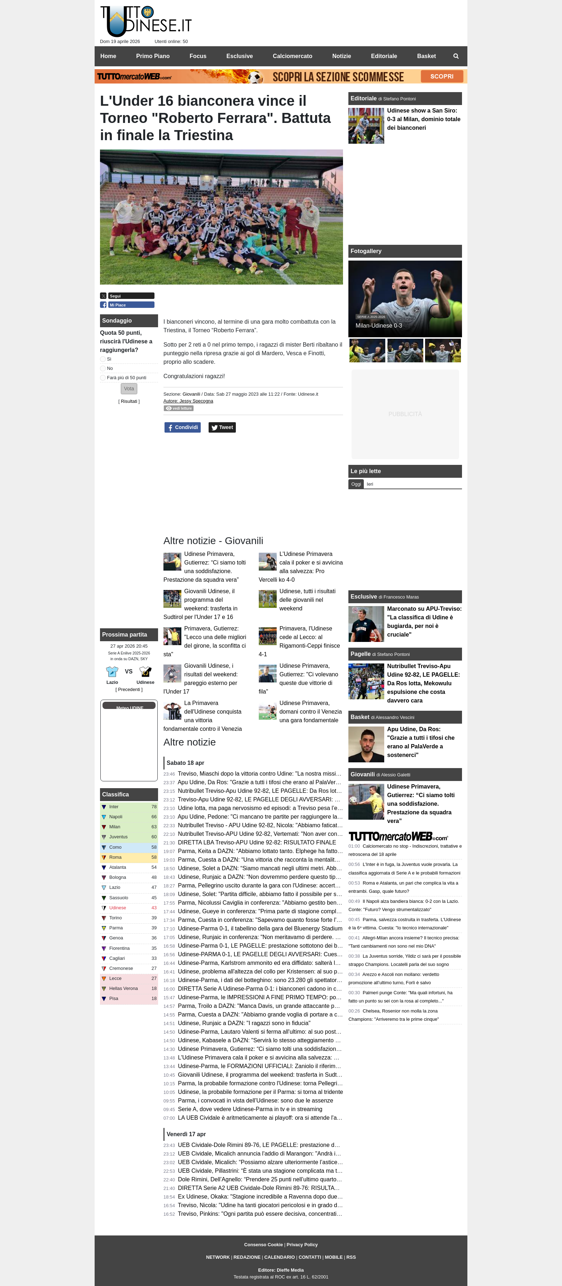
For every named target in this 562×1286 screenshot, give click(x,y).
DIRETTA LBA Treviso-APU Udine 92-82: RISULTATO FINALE (257, 842)
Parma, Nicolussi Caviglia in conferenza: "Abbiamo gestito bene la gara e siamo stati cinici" (293, 903)
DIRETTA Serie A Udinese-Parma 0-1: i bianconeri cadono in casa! (262, 989)
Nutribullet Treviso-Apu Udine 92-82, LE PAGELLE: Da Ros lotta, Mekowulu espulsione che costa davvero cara (319, 791)
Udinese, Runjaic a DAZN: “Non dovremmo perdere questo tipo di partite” (271, 877)
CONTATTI (310, 1257)
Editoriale (364, 98)
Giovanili (191, 394)
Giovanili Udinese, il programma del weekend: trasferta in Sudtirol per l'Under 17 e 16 (286, 1075)
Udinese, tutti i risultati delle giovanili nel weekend (308, 599)
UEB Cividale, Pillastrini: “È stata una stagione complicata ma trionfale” (268, 1171)
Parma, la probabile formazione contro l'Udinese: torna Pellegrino (261, 1083)
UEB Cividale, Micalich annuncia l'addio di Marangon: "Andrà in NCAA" (268, 1154)
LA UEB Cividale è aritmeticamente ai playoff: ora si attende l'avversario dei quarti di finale (292, 1118)
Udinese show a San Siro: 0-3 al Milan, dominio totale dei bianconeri (423, 119)
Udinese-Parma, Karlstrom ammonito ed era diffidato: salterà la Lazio (266, 963)
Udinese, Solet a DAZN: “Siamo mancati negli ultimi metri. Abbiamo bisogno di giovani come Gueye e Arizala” (317, 868)
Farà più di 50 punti (127, 377)
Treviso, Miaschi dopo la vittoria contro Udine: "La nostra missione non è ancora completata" (295, 774)
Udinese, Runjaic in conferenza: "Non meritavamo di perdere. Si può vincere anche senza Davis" (301, 937)
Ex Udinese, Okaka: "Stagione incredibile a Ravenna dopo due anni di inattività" (279, 1197)
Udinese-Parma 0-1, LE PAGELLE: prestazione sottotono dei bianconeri (269, 946)
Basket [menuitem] (426, 56)
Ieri (370, 484)
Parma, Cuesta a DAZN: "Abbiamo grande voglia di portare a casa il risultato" (276, 1014)
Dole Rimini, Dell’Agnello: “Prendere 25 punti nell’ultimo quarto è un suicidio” (275, 1179)
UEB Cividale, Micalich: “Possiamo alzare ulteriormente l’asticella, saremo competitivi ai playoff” (299, 1162)
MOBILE (334, 1257)
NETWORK (218, 1257)
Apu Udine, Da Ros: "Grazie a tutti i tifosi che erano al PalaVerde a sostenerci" (277, 782)
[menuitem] (456, 56)
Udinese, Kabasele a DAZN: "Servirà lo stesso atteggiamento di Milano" (269, 1040)
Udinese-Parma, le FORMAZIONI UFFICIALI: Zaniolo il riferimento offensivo (274, 1066)
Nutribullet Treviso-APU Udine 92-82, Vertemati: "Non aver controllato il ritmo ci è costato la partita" (303, 834)
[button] (129, 388)
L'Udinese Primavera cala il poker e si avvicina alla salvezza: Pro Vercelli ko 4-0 (279, 1057)
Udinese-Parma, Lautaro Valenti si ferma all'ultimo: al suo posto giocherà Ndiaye (280, 1032)
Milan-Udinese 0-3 (379, 326)
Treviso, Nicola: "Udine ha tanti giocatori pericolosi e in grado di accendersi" (274, 1205)
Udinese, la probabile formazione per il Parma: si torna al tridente (260, 1092)
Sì (109, 359)
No (110, 368)
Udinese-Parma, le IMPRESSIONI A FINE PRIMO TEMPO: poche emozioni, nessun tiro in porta (300, 997)
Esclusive (364, 597)
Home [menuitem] (108, 56)
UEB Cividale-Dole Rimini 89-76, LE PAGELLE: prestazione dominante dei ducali (281, 1145)
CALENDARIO (279, 1257)
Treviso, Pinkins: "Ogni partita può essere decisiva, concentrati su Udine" (270, 1214)
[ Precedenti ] (128, 689)
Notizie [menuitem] (341, 56)
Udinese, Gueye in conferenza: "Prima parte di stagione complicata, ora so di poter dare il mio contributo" (311, 911)
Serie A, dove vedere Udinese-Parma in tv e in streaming (250, 1109)
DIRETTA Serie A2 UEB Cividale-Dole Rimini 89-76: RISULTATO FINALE (271, 1188)
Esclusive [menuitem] (240, 56)
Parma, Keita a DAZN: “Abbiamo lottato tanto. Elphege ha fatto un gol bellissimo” (281, 851)
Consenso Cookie (263, 1244)
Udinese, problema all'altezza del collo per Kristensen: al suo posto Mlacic (272, 971)
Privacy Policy (302, 1244)
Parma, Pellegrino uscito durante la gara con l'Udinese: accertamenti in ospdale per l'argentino (298, 885)
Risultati (129, 401)
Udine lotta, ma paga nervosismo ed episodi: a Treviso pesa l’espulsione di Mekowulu (286, 808)
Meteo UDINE (129, 708)
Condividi (182, 427)
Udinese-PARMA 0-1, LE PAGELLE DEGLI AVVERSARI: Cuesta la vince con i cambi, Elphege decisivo (309, 954)
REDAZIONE (247, 1257)
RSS (351, 1257)
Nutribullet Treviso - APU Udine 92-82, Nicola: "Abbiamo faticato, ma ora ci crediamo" (286, 825)
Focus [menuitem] (198, 56)
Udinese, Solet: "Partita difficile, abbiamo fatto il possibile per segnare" (267, 894)
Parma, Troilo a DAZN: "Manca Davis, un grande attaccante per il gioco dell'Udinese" (286, 1006)
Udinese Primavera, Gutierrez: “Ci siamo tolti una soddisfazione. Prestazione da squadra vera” (298, 1049)
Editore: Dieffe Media (281, 1270)
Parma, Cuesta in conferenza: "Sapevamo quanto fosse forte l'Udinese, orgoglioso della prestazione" (306, 920)
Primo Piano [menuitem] (153, 56)
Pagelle (361, 654)
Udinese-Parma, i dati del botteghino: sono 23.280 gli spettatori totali (265, 980)
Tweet (222, 427)
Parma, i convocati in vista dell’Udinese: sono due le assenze (255, 1100)
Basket (360, 717)
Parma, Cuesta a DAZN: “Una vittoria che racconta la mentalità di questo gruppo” (281, 860)
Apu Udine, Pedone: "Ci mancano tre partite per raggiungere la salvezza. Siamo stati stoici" (293, 817)
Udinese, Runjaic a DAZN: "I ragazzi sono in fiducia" (244, 1023)
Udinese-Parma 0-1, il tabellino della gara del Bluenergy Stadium (260, 928)
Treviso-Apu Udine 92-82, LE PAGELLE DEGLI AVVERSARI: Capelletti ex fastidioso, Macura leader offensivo (317, 799)
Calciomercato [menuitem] (292, 56)
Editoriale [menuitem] (384, 56)
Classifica (115, 794)
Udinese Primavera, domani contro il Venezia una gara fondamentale (311, 711)
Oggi (356, 484)
